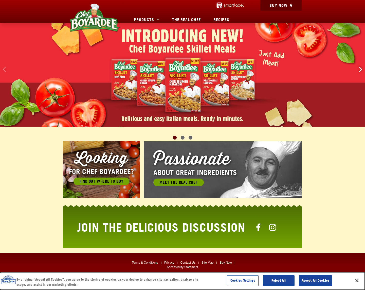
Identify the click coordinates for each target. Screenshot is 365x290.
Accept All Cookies (315, 280)
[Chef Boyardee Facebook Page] (258, 227)
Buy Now (278, 5)
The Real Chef (186, 19)
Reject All (278, 280)
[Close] (356, 280)
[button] (360, 69)
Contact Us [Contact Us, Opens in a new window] (187, 262)
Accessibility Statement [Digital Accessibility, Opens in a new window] (182, 267)
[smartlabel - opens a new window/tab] (230, 5)
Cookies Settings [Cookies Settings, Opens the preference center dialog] (242, 280)
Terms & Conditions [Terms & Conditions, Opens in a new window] (145, 262)
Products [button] (144, 19)
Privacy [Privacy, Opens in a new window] (169, 262)
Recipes (221, 19)
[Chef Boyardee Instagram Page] (272, 227)
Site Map (207, 262)
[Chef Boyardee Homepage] (95, 17)
